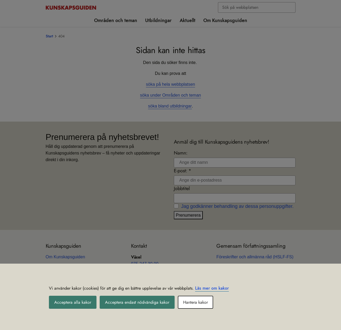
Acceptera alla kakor (72, 302)
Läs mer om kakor (212, 288)
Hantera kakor (195, 302)
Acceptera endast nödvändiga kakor (137, 302)
